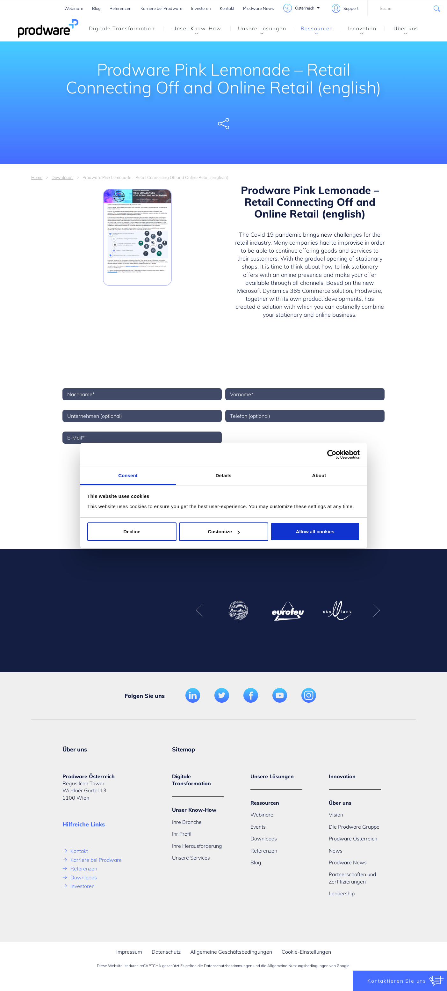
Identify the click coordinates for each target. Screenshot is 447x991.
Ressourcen (313, 29)
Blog (96, 8)
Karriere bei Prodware (161, 8)
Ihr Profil (181, 834)
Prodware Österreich (353, 838)
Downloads (62, 177)
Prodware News (258, 8)
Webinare (73, 8)
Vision (336, 814)
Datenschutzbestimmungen (228, 965)
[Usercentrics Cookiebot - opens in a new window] (332, 454)
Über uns (401, 29)
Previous (199, 610)
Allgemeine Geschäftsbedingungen (231, 952)
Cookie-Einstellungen (306, 952)
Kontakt (227, 8)
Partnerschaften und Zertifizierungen (352, 877)
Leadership (342, 893)
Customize (224, 531)
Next (376, 610)
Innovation (358, 29)
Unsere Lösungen (258, 29)
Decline (131, 531)
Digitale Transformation (122, 28)
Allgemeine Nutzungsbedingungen (297, 965)
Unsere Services (191, 857)
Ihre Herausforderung (197, 846)
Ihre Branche (187, 822)
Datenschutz (166, 952)
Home (36, 177)
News (335, 850)
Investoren (201, 8)
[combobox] (407, 8)
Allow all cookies (315, 531)
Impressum (129, 952)
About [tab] (319, 475)
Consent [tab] (128, 475)
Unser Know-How (192, 29)
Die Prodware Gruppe (354, 827)
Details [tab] (224, 475)
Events (258, 827)
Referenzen (121, 8)
